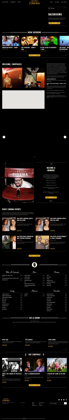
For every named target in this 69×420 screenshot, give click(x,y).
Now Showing (5, 3)
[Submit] (65, 415)
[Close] (68, 419)
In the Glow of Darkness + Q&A (48, 60)
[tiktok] (61, 411)
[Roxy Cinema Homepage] (34, 3)
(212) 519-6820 (23, 414)
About (51, 3)
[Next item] (65, 67)
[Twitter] (63, 411)
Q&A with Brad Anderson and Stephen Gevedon (25, 249)
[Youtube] (66, 411)
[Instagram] (59, 411)
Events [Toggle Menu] (19, 3)
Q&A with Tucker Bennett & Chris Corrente (58, 249)
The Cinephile (64, 3)
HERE (52, 105)
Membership (13, 3)
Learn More (54, 35)
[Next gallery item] (65, 149)
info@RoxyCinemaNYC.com (51, 108)
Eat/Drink (57, 3)
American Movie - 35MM (10, 60)
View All (34, 67)
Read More (27, 392)
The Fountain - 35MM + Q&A (28, 60)
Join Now (51, 209)
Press (33, 416)
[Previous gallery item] (4, 149)
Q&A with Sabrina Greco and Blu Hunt (25, 231)
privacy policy (24, 418)
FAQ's (40, 416)
